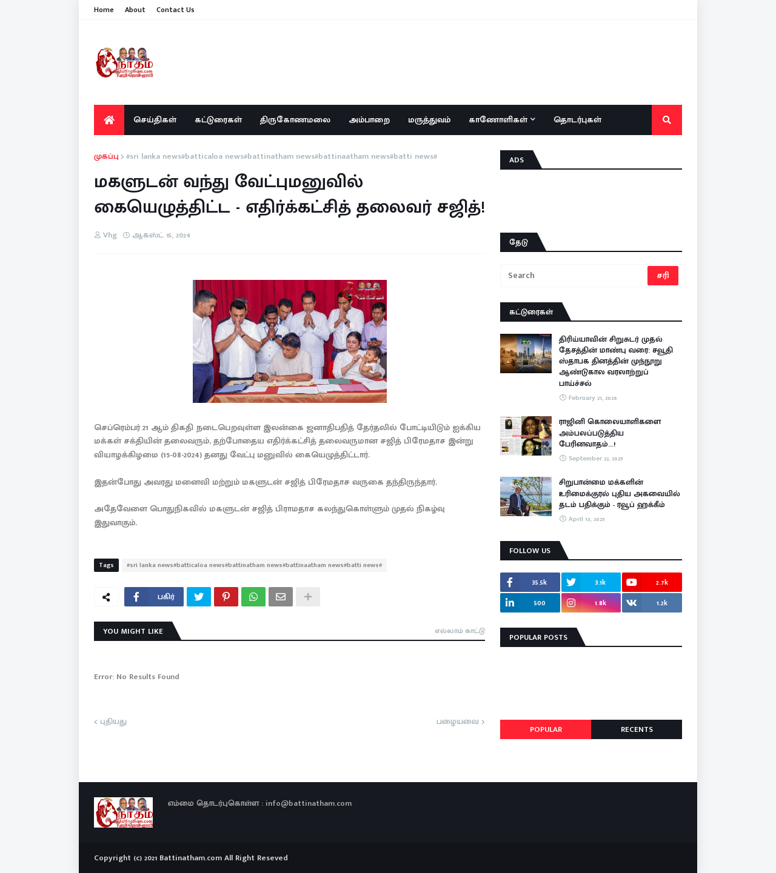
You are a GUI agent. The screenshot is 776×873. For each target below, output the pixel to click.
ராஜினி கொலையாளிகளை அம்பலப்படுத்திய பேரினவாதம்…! (610, 433)
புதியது (113, 722)
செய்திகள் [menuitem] (154, 120)
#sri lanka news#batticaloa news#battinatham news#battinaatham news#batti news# (281, 157)
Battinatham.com (190, 858)
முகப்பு (106, 157)
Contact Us (175, 10)
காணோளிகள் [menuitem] (498, 120)
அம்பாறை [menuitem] (369, 120)
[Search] (574, 275)
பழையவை (457, 722)
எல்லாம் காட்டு (460, 631)
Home (104, 10)
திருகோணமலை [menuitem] (295, 120)
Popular (546, 729)
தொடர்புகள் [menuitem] (577, 120)
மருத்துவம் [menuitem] (429, 120)
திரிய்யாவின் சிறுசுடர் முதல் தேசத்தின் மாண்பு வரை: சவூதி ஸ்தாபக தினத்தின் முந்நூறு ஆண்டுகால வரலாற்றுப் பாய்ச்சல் (616, 361)
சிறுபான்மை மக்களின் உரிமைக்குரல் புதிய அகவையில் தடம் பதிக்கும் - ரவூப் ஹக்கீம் (619, 493)
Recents (637, 729)
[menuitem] (109, 120)
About (135, 10)
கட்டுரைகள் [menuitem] (218, 120)
